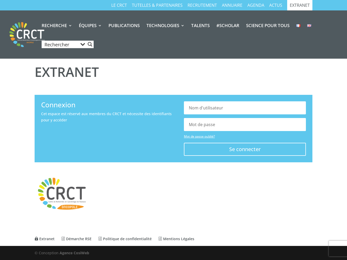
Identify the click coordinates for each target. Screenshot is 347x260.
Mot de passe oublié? (199, 136)
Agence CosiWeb (74, 252)
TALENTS (200, 26)
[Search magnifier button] (90, 44)
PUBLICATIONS (124, 26)
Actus (275, 5)
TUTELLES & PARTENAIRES (157, 5)
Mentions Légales (176, 238)
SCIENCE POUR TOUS (268, 26)
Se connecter (245, 149)
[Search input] (60, 44)
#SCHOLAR (227, 26)
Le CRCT (119, 5)
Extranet (300, 5)
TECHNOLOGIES (162, 26)
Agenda (255, 5)
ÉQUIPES (88, 26)
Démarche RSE (76, 238)
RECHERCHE (54, 26)
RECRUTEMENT (202, 5)
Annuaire (232, 5)
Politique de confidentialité (125, 238)
